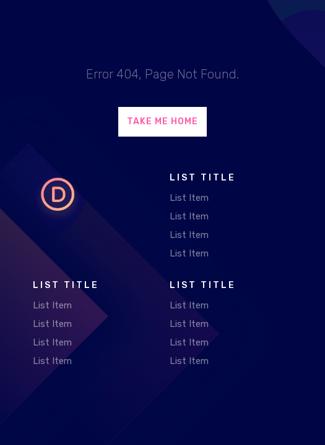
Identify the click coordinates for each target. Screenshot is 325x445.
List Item (189, 197)
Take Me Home (162, 121)
